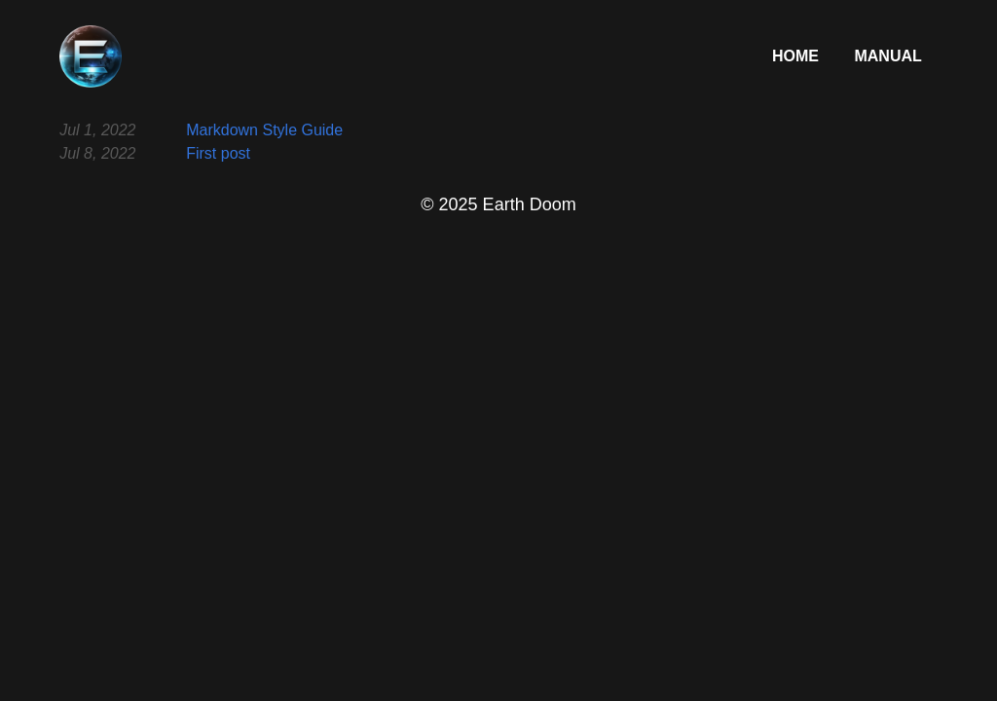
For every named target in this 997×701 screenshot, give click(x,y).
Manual (887, 56)
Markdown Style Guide (264, 130)
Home (797, 56)
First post (218, 153)
